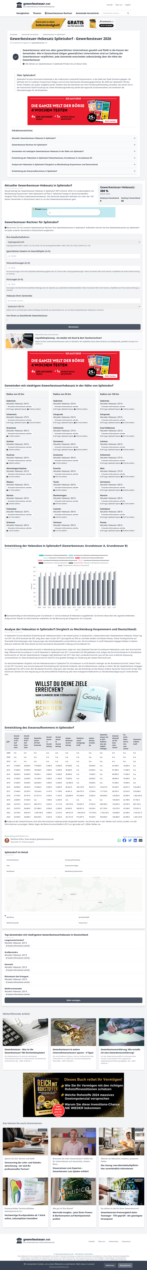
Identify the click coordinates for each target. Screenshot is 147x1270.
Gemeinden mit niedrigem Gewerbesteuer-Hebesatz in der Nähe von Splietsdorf (48, 151)
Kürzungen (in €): (14, 279)
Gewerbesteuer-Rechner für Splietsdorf (29, 144)
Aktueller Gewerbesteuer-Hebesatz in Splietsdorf (34, 138)
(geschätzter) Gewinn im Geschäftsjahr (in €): (28, 251)
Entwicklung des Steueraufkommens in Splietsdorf (34, 171)
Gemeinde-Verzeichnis (87, 13)
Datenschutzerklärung (58, 1266)
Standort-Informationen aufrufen (20, 407)
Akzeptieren (125, 1265)
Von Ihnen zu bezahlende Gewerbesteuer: (27, 315)
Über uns (118, 5)
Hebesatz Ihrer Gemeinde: (19, 295)
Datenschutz (113, 1241)
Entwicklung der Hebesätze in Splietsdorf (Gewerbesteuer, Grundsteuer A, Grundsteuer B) (52, 158)
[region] (73, 894)
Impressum (126, 1241)
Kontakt (110, 5)
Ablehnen (110, 1265)
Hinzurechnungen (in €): (18, 263)
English (128, 5)
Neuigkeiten (22, 13)
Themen (37, 13)
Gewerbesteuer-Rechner (58, 13)
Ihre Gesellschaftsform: (17, 237)
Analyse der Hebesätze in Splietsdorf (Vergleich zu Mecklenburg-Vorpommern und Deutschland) (55, 164)
